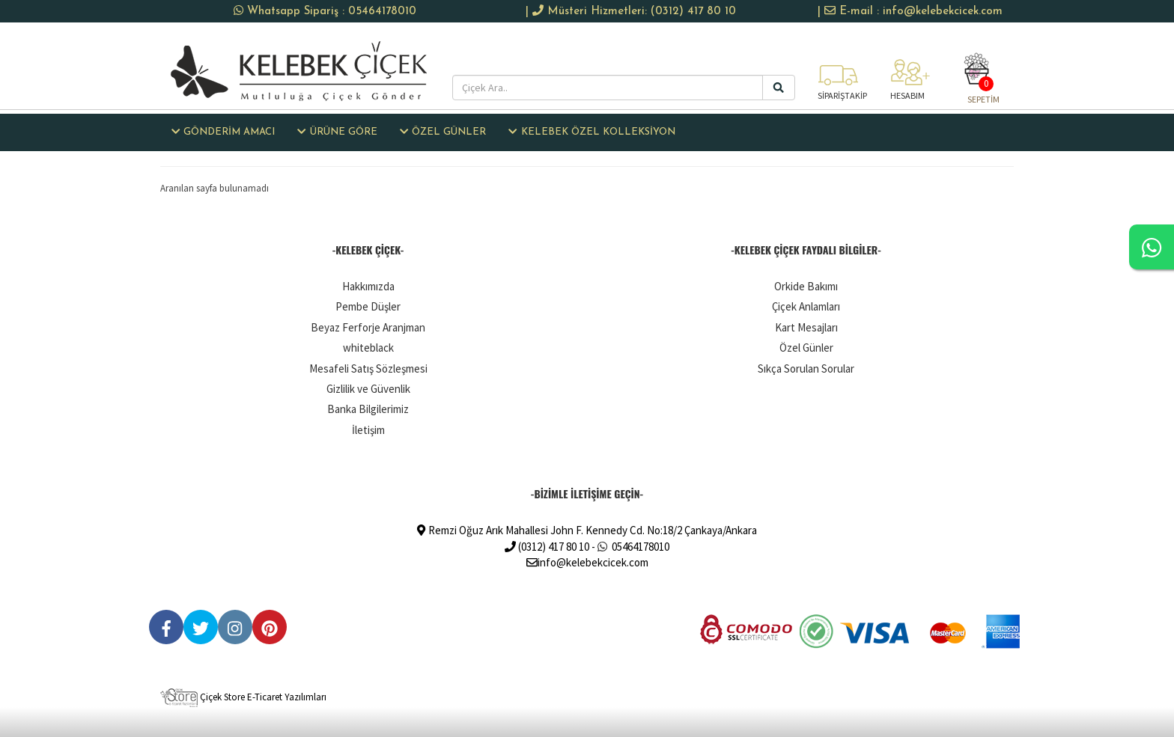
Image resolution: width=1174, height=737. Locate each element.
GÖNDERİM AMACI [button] (223, 131)
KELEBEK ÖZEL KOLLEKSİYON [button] (591, 131)
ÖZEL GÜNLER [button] (443, 131)
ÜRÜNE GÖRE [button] (337, 131)
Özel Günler (806, 347)
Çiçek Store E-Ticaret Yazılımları (243, 697)
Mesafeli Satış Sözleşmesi (368, 368)
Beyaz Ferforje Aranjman (368, 327)
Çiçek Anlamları (806, 306)
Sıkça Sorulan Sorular (806, 368)
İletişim (368, 430)
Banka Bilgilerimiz (368, 409)
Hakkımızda (368, 286)
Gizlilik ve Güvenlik (368, 389)
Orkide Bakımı (806, 286)
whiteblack (368, 347)
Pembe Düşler (368, 306)
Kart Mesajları (806, 327)
